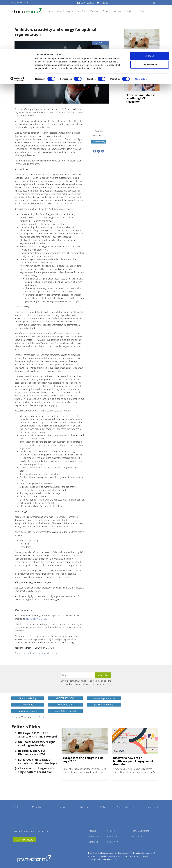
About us (92, 831)
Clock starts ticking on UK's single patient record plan (36, 770)
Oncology (63, 807)
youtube (15, 846)
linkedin (19, 846)
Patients (84, 807)
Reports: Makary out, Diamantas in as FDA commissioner (32, 754)
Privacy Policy (112, 842)
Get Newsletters (25, 839)
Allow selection (149, 16)
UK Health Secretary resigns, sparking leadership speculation (37, 745)
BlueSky (23, 846)
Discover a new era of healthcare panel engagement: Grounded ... (133, 761)
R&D (102, 807)
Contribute (111, 831)
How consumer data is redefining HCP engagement (140, 98)
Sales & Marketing (125, 807)
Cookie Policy (112, 836)
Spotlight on (152, 807)
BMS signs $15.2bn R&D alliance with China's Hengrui (37, 734)
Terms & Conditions (140, 831)
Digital (16, 807)
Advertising (93, 836)
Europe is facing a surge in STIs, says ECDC (141, 54)
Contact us (93, 842)
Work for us (137, 836)
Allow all (150, 7)
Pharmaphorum (34, 858)
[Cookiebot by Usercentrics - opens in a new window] (17, 30)
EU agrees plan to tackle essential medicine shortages (37, 761)
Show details (141, 30)
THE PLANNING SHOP (35, 618)
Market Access (39, 807)
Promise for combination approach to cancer (36, 653)
